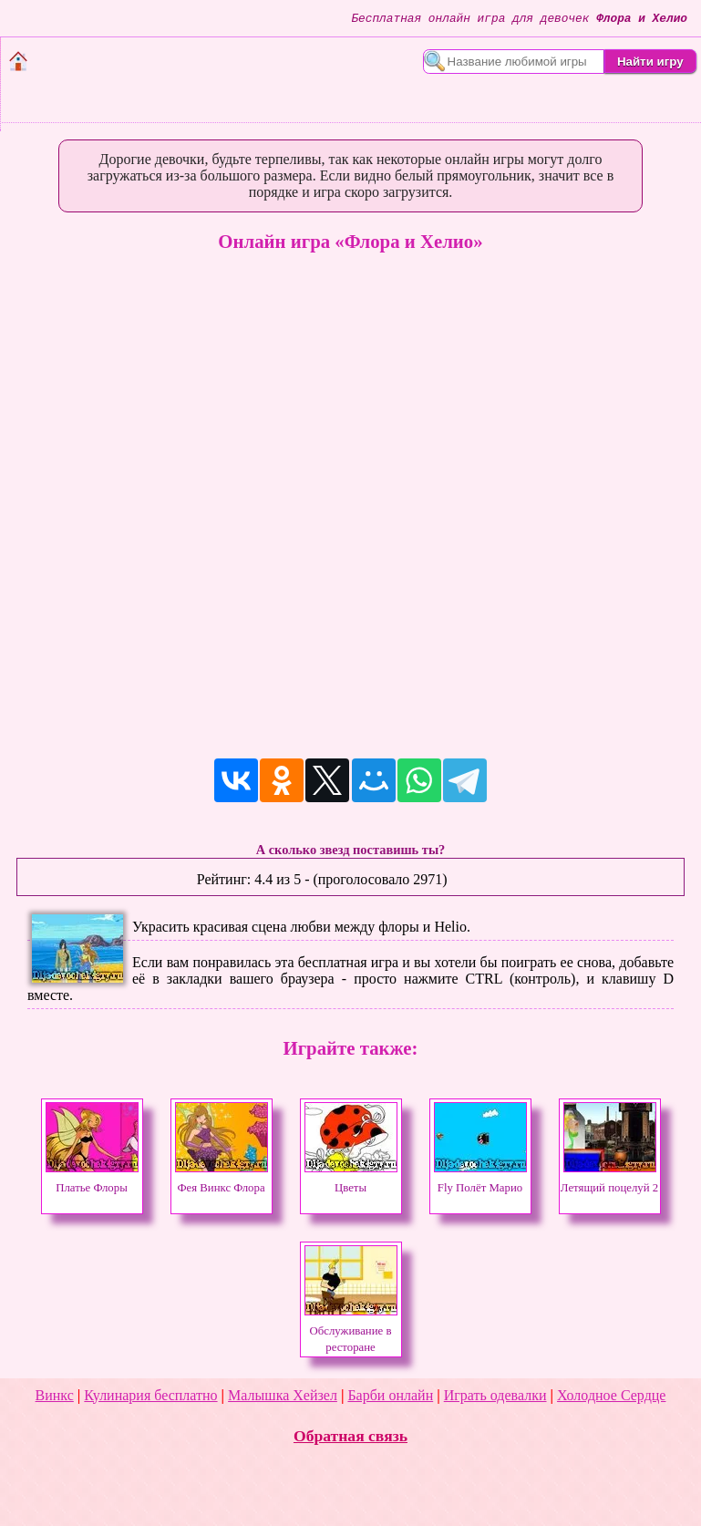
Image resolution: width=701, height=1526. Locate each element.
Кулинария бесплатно (150, 1395)
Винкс (55, 1395)
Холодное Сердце (611, 1395)
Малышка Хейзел (282, 1395)
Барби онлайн (390, 1395)
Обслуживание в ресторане (350, 1331)
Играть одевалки (495, 1395)
